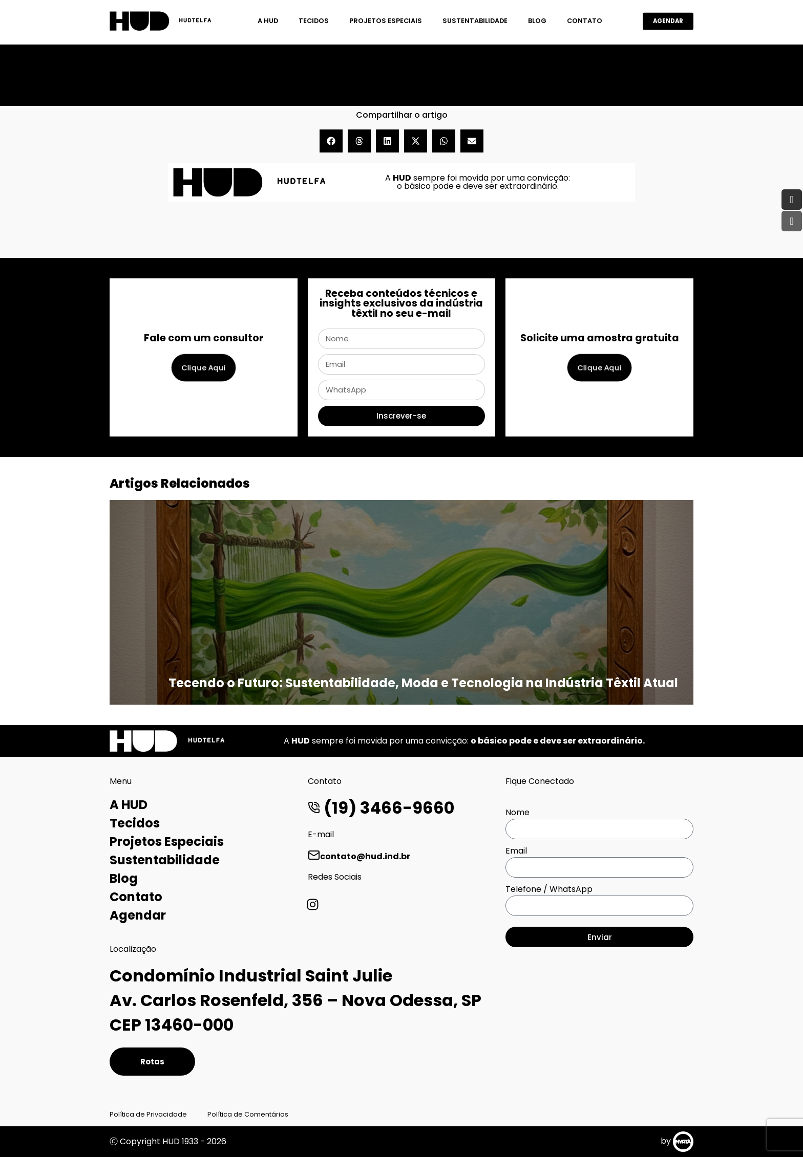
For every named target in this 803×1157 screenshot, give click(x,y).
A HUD (268, 20)
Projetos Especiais (385, 20)
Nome (517, 812)
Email (516, 851)
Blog (537, 20)
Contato (584, 20)
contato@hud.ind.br (359, 856)
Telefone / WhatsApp (549, 889)
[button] (331, 140)
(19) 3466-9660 (381, 807)
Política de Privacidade (148, 1114)
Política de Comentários (247, 1114)
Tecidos (314, 20)
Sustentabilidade (475, 20)
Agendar (138, 915)
